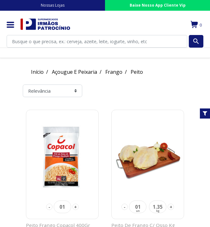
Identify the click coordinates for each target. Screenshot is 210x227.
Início (37, 71)
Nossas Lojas (53, 5)
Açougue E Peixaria (74, 71)
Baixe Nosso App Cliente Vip (158, 5)
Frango (113, 71)
